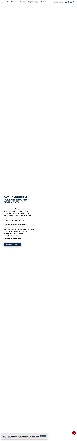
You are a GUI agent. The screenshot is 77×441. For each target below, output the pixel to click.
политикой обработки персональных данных (25, 437)
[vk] (73, 2)
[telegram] (71, 2)
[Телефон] (66, 2)
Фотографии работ (26, 2)
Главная (14, 1)
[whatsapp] (68, 2)
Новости (44, 1)
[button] (12, 244)
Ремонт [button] (22, 1)
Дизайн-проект (33, 1)
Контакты (39, 2)
